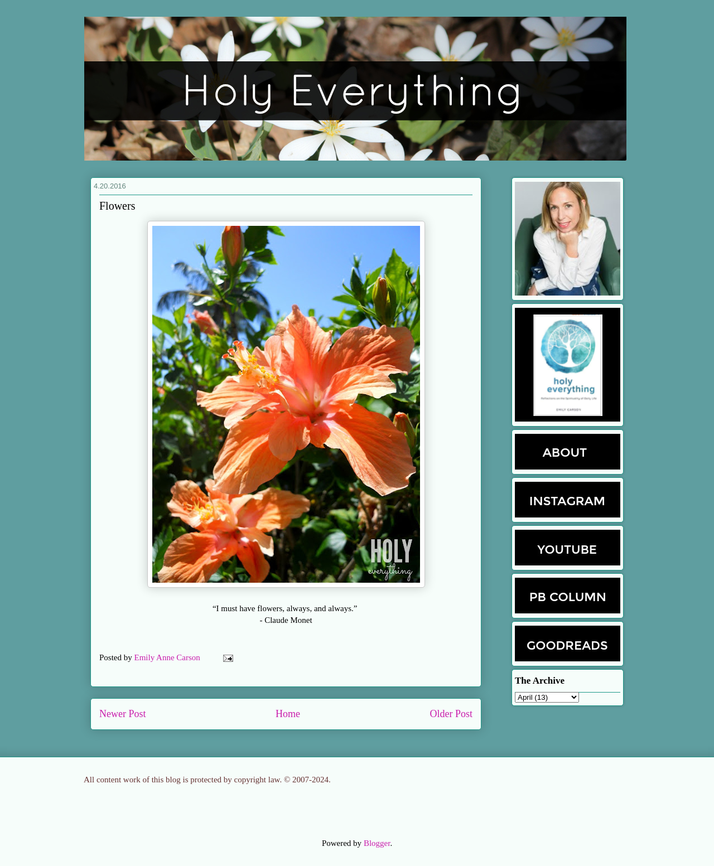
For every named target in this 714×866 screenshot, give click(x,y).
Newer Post (122, 713)
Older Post (451, 713)
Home (288, 713)
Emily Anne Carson (168, 657)
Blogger (377, 843)
